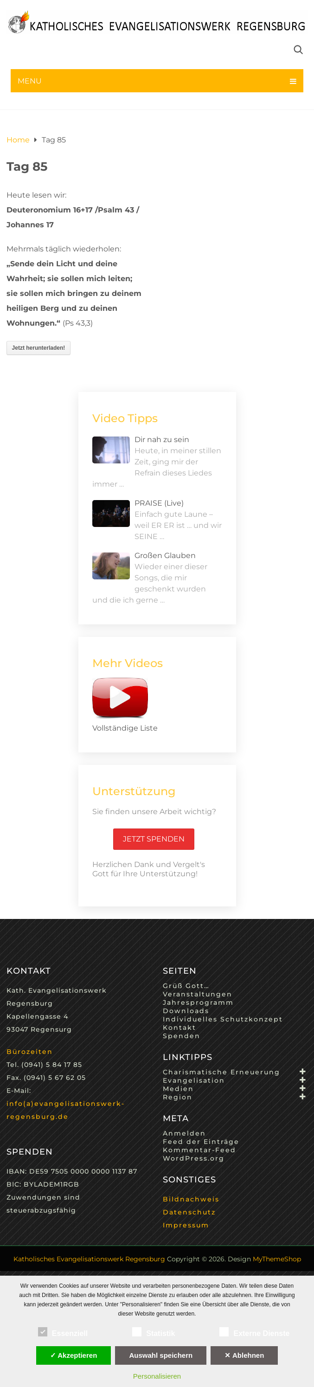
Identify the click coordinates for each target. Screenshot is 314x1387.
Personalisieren (157, 1376)
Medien (178, 1089)
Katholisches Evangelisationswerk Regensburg (89, 1259)
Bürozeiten (29, 1051)
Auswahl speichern (160, 1355)
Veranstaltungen (197, 994)
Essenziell (63, 1331)
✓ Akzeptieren (73, 1355)
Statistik (153, 1331)
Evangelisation (194, 1080)
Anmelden (184, 1133)
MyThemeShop (277, 1259)
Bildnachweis (191, 1199)
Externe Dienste (254, 1331)
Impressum (186, 1225)
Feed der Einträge (201, 1141)
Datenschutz (189, 1212)
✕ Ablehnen (244, 1355)
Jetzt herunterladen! (38, 348)
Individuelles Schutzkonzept (223, 1019)
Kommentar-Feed (199, 1150)
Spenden (181, 1036)
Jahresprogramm (198, 1002)
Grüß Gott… (186, 986)
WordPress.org (193, 1158)
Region (177, 1097)
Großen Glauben (165, 555)
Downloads (186, 1011)
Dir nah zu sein (162, 439)
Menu (30, 81)
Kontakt (179, 1027)
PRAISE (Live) (159, 503)
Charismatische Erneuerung (221, 1072)
